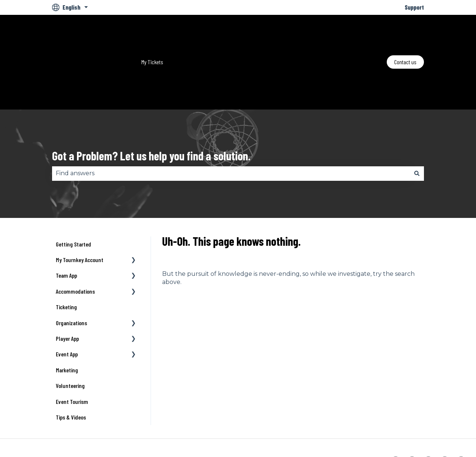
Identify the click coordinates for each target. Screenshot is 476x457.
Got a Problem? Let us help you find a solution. (151, 101)
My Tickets (152, 34)
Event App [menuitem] (67, 299)
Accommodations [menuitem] (75, 236)
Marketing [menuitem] (67, 315)
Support (414, 7)
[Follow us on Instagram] (428, 408)
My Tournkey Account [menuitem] (79, 205)
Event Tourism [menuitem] (72, 346)
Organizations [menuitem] (71, 268)
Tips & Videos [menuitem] (71, 362)
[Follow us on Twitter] (412, 408)
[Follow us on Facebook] (396, 408)
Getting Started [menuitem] (73, 189)
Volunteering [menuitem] (70, 330)
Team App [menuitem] (66, 220)
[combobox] (231, 119)
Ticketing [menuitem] (66, 252)
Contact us (405, 34)
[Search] (417, 119)
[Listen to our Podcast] (445, 408)
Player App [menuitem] (67, 283)
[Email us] (461, 408)
